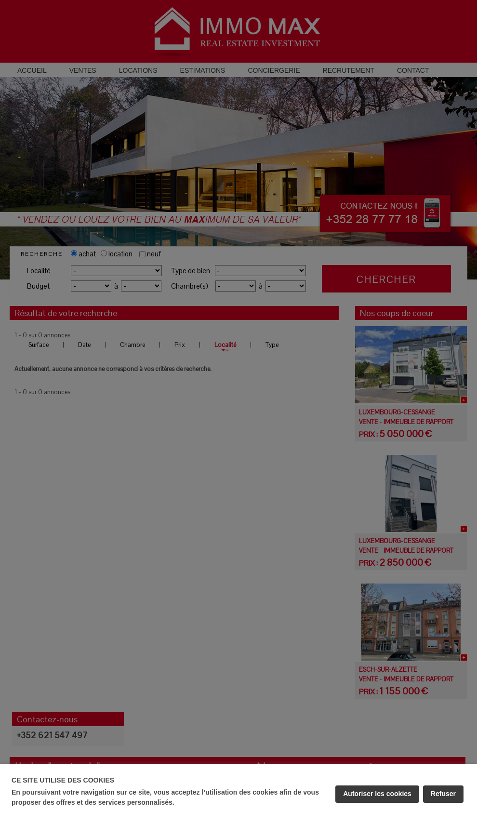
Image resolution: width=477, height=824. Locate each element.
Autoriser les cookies (377, 793)
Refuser (443, 793)
